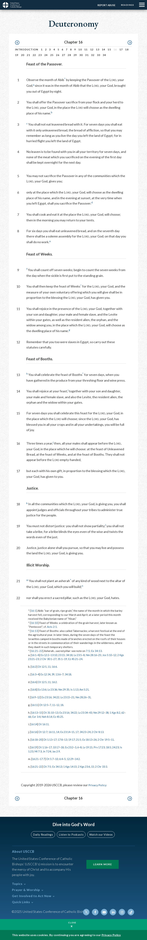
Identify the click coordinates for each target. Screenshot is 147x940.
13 (97, 49)
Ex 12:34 (46, 674)
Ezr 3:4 (46, 716)
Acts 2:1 (52, 626)
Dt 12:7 (44, 731)
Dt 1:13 (49, 739)
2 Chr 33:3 (106, 765)
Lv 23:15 (68, 697)
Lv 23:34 (87, 712)
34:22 (58, 697)
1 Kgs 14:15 (73, 765)
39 (54, 674)
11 (86, 49)
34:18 (72, 655)
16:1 (33, 610)
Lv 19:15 (92, 746)
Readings (126, 5)
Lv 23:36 (54, 689)
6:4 (63, 758)
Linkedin (114, 911)
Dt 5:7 (51, 758)
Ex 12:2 (46, 655)
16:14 (34, 723)
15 (109, 49)
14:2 (81, 758)
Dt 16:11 (44, 723)
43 (95, 712)
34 (104, 55)
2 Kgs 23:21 (35, 659)
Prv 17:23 (104, 746)
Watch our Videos (99, 833)
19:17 (74, 739)
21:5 (82, 739)
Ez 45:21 (84, 659)
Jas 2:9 (69, 750)
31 (87, 55)
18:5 (114, 746)
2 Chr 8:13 (103, 731)
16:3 (34, 674)
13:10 (55, 655)
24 (46, 55)
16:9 (33, 697)
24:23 (31, 750)
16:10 (34, 622)
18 (127, 49)
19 (16, 55)
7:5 (88, 650)
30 (81, 55)
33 (98, 55)
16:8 (34, 689)
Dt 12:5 (43, 666)
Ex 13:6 (43, 689)
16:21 (34, 650)
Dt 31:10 (50, 712)
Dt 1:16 (44, 746)
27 (63, 55)
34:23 (87, 731)
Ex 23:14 (68, 731)
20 (22, 55)
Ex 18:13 (91, 739)
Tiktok (131, 911)
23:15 (64, 655)
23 (40, 55)
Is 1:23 (41, 750)
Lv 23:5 (81, 655)
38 (113, 712)
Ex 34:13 (96, 650)
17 (121, 49)
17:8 (62, 739)
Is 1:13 (77, 689)
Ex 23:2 (72, 746)
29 (75, 55)
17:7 (43, 758)
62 (34, 716)
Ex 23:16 (47, 697)
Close (72, 922)
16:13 (34, 630)
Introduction (26, 49)
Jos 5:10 (113, 655)
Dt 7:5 (48, 765)
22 (34, 55)
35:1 (70, 659)
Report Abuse (105, 5)
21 (28, 55)
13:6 (60, 674)
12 (92, 49)
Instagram (122, 911)
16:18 (34, 739)
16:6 (56, 666)
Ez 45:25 (69, 716)
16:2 (34, 666)
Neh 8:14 (57, 716)
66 (39, 716)
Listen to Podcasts (71, 833)
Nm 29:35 (66, 689)
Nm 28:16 (96, 655)
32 (92, 55)
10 (80, 49)
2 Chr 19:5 (109, 739)
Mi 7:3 (50, 750)
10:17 (58, 746)
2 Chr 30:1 (55, 659)
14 (103, 49)
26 (57, 55)
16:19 (34, 746)
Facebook (96, 911)
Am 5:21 (88, 689)
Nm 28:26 (85, 697)
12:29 (73, 758)
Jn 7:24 (59, 750)
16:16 (34, 731)
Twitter (88, 911)
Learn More (102, 863)
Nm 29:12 (104, 712)
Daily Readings (44, 833)
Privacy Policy (98, 784)
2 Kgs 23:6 (87, 765)
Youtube (105, 911)
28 (69, 55)
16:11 (35, 704)
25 (52, 55)
